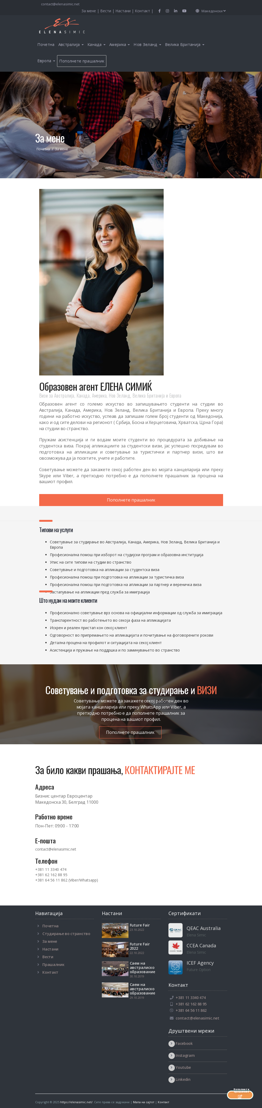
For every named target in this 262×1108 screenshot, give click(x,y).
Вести (47, 956)
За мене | (91, 10)
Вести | (107, 10)
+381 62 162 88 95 (51, 874)
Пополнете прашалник (81, 60)
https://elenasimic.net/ (76, 1102)
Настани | (125, 10)
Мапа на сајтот (143, 1102)
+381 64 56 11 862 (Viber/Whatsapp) (66, 880)
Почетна (46, 44)
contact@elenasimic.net (59, 4)
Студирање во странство (66, 933)
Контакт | (144, 10)
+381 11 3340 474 (50, 869)
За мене (49, 941)
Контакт (50, 972)
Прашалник (53, 964)
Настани (50, 949)
